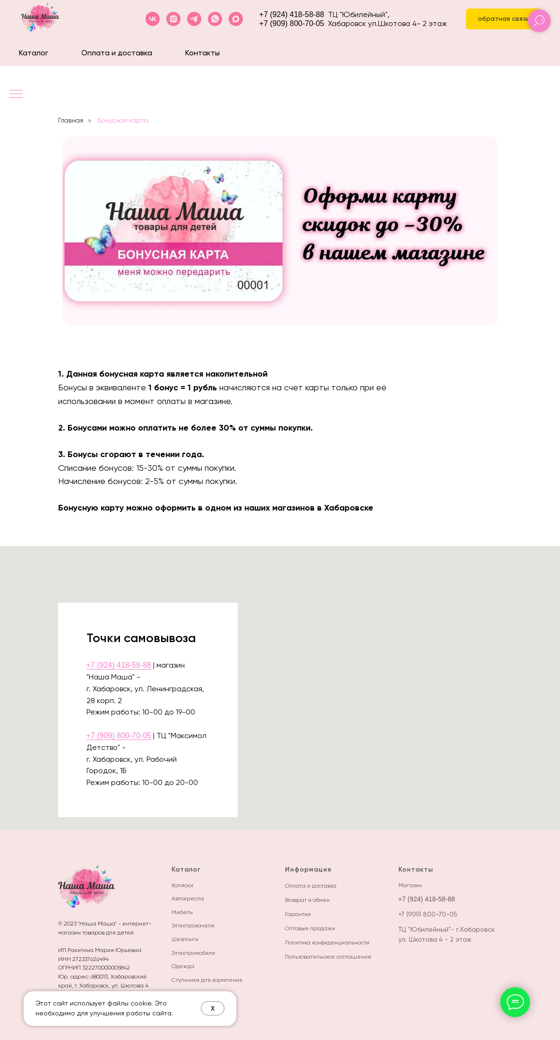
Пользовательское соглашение (328, 956)
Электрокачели (193, 925)
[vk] (153, 19)
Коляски (182, 885)
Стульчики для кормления (207, 980)
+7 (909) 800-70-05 (291, 23)
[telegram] (194, 19)
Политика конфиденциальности (327, 942)
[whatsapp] (215, 19)
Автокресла (188, 898)
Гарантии (298, 914)
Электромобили (193, 953)
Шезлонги (185, 939)
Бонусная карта (123, 120)
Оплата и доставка (116, 52)
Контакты (202, 52)
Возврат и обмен (307, 900)
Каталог (33, 52)
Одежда (183, 966)
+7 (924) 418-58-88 (291, 14)
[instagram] (173, 19)
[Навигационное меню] (16, 94)
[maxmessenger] (236, 19)
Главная (70, 120)
